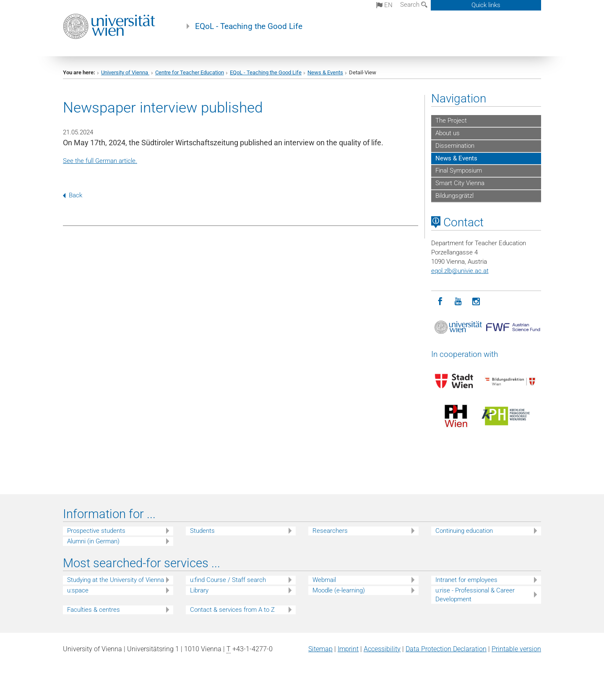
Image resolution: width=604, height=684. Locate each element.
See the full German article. (100, 161)
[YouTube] (458, 302)
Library (199, 590)
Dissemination (454, 145)
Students (202, 531)
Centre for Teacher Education (189, 72)
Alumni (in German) (93, 541)
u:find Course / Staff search (228, 580)
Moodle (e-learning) (338, 590)
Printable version (516, 649)
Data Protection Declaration (446, 649)
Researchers (330, 531)
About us (447, 133)
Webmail (324, 580)
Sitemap (320, 649)
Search (413, 4)
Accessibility (382, 649)
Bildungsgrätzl (454, 195)
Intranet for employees (466, 580)
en (384, 5)
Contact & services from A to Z (232, 609)
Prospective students (96, 531)
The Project (451, 120)
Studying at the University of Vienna (115, 580)
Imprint (348, 649)
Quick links (485, 5)
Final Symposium (458, 170)
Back (72, 195)
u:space (78, 590)
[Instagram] (476, 302)
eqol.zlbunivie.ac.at (460, 271)
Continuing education (464, 531)
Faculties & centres (93, 609)
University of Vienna (125, 72)
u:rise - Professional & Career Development (475, 595)
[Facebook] (440, 302)
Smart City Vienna (459, 183)
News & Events (325, 72)
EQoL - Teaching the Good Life (248, 26)
